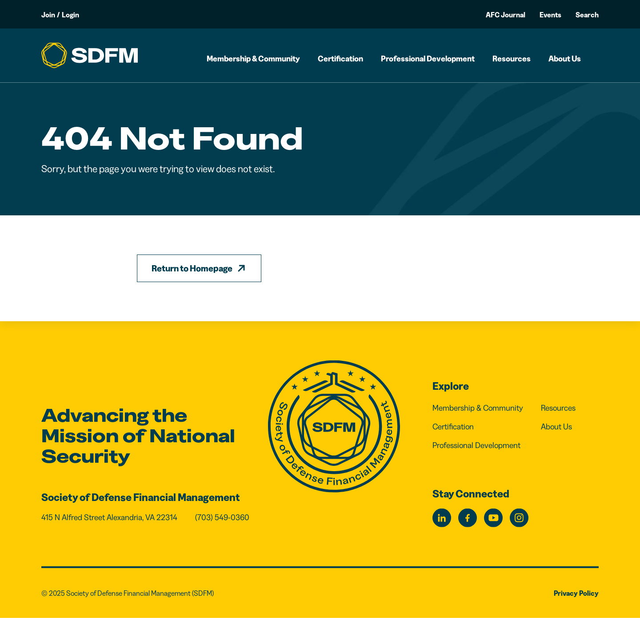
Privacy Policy (576, 593)
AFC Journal (505, 14)
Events (550, 14)
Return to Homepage (192, 268)
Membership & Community (253, 59)
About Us (564, 59)
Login (70, 14)
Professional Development (428, 59)
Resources (511, 59)
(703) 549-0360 (222, 517)
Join (48, 14)
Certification (340, 59)
